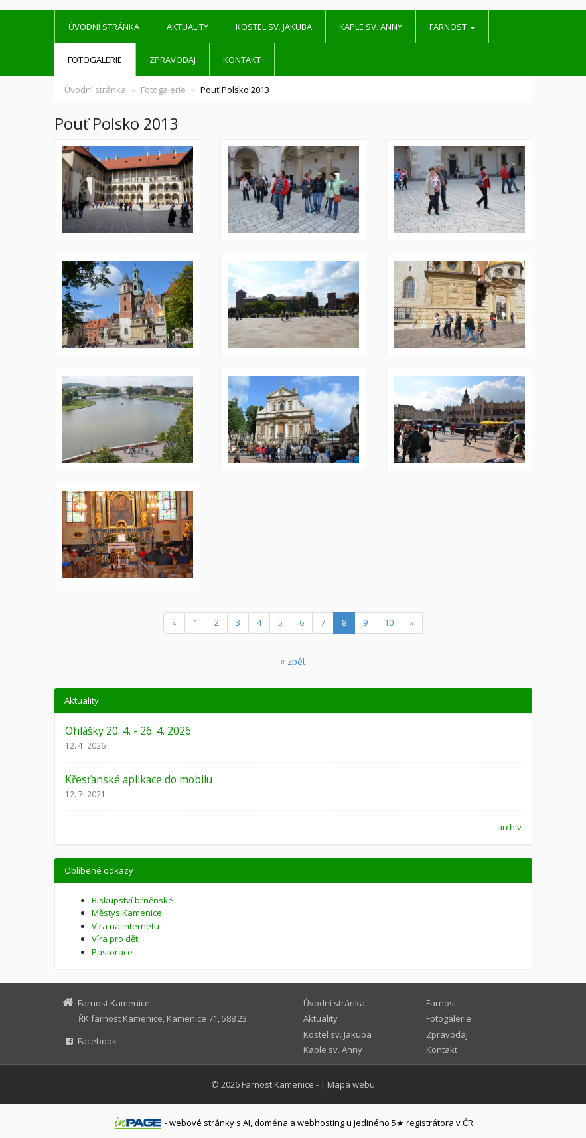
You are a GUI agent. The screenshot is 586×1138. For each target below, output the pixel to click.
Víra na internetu (125, 926)
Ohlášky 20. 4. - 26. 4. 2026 (128, 730)
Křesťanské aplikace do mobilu (138, 779)
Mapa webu (351, 1084)
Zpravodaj (172, 60)
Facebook (97, 1041)
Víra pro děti (116, 939)
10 (389, 622)
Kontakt (242, 60)
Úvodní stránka (103, 27)
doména (271, 1123)
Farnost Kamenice (278, 1084)
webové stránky (201, 1123)
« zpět (293, 661)
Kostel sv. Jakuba (274, 27)
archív (509, 827)
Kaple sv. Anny (370, 27)
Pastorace (112, 952)
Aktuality (187, 27)
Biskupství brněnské (132, 900)
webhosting (320, 1123)
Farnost (452, 27)
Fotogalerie (95, 60)
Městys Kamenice (127, 913)
